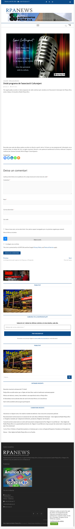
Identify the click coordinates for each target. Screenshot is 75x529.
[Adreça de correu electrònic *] (37, 274)
